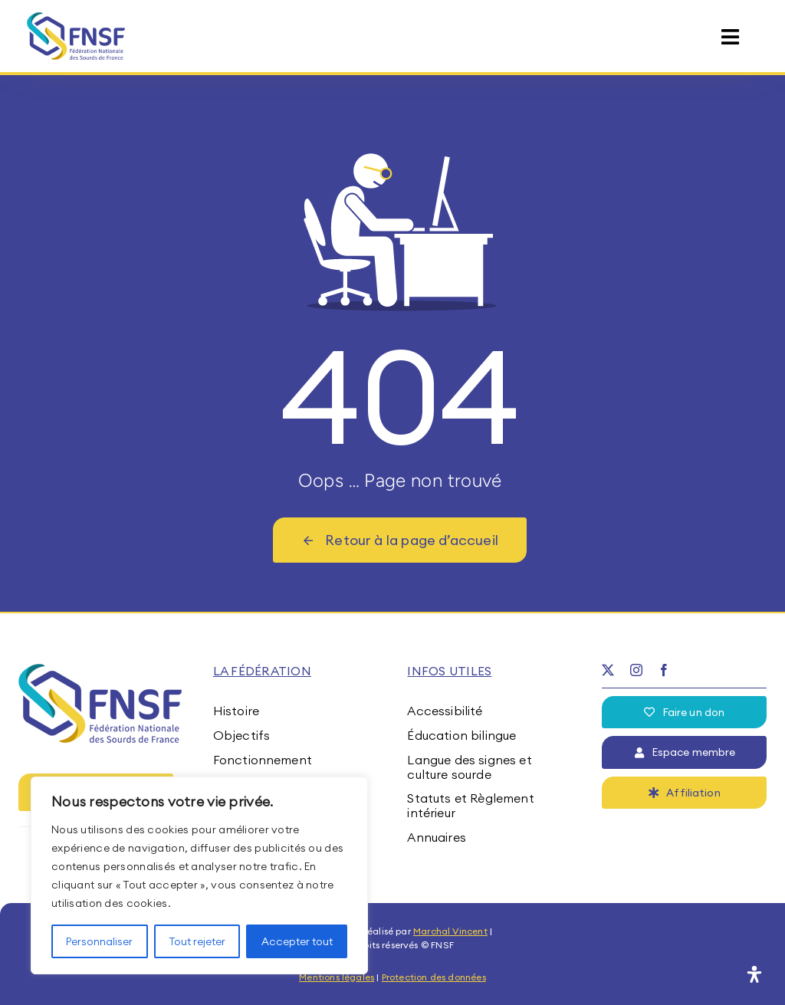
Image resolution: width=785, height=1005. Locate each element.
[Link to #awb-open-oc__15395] (730, 37)
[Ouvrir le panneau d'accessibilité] (754, 974)
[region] (199, 875)
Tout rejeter (197, 941)
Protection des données (434, 977)
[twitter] (608, 670)
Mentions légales (336, 977)
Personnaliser (99, 941)
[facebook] (664, 670)
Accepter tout (297, 941)
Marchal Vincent (450, 931)
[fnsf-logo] (76, 18)
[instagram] (636, 670)
